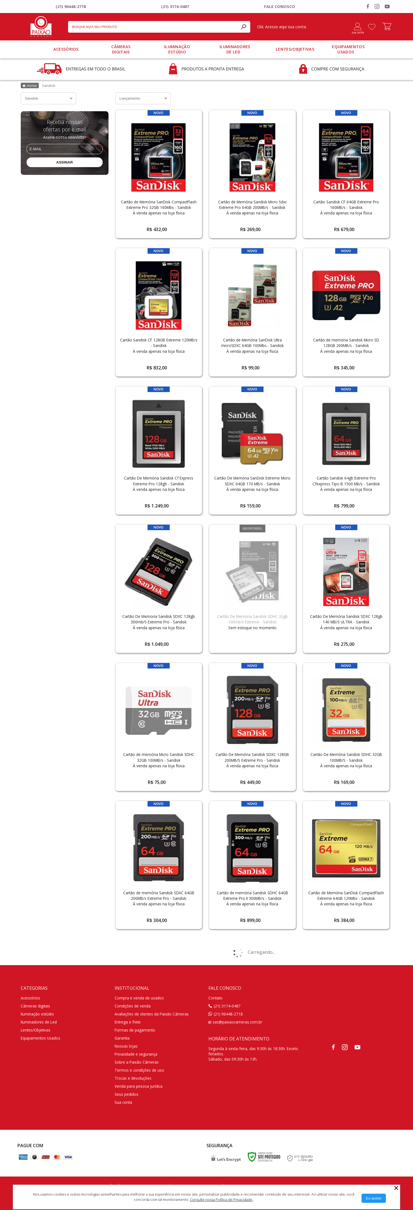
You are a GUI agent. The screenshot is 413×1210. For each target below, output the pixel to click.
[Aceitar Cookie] (374, 1198)
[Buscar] (243, 27)
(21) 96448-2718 (71, 6)
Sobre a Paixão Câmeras (137, 1062)
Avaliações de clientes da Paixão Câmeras (152, 1014)
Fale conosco (279, 6)
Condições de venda (133, 1006)
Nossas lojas (126, 1046)
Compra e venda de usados (139, 998)
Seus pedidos (126, 1094)
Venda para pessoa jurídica (138, 1086)
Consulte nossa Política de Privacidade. (221, 1199)
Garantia (122, 1038)
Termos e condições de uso (139, 1070)
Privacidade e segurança (136, 1054)
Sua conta (123, 1102)
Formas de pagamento (135, 1030)
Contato (215, 998)
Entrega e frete (128, 1022)
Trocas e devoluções (133, 1078)
